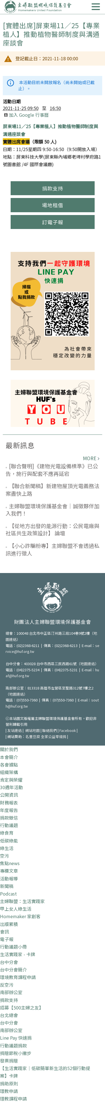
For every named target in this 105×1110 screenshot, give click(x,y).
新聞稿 (6, 886)
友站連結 (14, 730)
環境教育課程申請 (18, 977)
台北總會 (9, 1015)
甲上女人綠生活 (15, 908)
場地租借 (52, 205)
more (89, 458)
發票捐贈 (9, 1060)
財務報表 (9, 802)
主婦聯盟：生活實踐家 (22, 901)
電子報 (6, 939)
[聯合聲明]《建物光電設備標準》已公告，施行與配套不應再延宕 (52, 469)
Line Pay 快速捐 (16, 1037)
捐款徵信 (9, 817)
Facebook (67, 730)
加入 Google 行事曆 (26, 114)
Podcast (8, 893)
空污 (4, 855)
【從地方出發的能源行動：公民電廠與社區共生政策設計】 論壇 (52, 529)
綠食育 (6, 832)
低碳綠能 (9, 840)
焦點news (10, 863)
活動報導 (9, 878)
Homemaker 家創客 (20, 916)
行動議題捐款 (13, 1045)
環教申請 (9, 1091)
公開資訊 (9, 794)
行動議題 (9, 825)
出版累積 (9, 924)
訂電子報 (52, 222)
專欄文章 (9, 870)
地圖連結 (87, 663)
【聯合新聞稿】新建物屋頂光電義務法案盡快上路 (52, 489)
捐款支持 (52, 188)
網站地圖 (32, 730)
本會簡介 (9, 757)
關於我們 (9, 749)
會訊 (4, 931)
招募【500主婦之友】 (21, 1007)
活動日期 (12, 101)
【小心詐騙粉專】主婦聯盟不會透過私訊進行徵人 (52, 549)
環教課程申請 (13, 1098)
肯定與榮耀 (11, 779)
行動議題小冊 (13, 946)
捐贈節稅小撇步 (15, 1053)
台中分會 (9, 962)
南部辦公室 (11, 992)
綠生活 (6, 848)
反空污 (6, 984)
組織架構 (9, 772)
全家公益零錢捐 (53, 736)
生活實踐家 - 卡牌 (17, 954)
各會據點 (9, 764)
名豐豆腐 (32, 736)
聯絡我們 (49, 730)
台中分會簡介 (13, 969)
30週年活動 (11, 787)
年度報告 (9, 810)
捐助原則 (9, 1083)
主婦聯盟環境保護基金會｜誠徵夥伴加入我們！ (52, 509)
